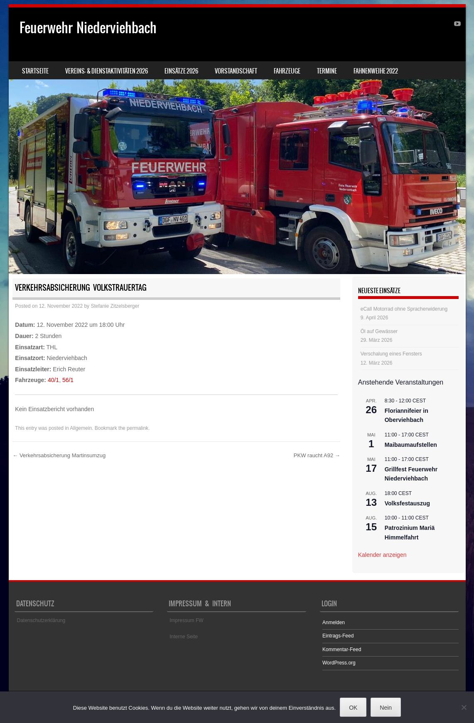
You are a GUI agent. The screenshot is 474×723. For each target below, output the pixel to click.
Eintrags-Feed (338, 636)
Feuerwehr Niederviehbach (88, 27)
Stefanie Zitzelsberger (115, 306)
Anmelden (333, 622)
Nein (386, 707)
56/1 (68, 380)
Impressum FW (186, 620)
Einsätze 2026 (181, 71)
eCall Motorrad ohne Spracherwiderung (404, 309)
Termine (327, 71)
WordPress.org (339, 663)
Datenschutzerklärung (41, 620)
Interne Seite (183, 637)
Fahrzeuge (287, 71)
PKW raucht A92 (317, 455)
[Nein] (463, 707)
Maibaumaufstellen (411, 444)
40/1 (53, 380)
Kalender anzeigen (382, 554)
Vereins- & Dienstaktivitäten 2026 (106, 71)
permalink (137, 428)
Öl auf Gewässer (379, 331)
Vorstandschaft (236, 71)
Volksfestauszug (407, 503)
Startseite (35, 71)
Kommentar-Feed (341, 649)
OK (353, 707)
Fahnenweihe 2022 (376, 71)
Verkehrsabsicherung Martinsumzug (59, 455)
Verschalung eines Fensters (391, 354)
